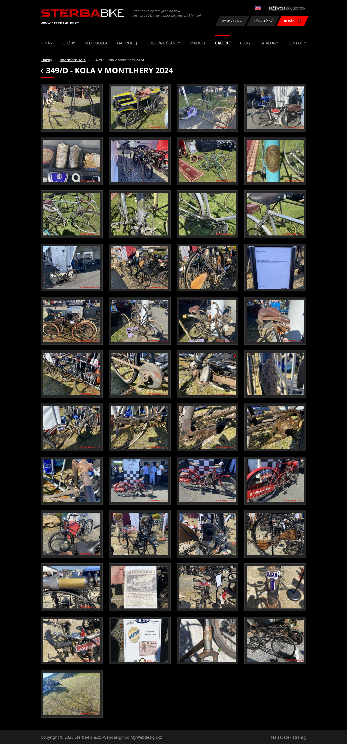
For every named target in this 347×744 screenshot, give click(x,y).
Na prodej (127, 43)
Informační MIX (73, 59)
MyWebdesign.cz (146, 737)
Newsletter (232, 21)
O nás (46, 43)
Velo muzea (96, 43)
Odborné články (163, 43)
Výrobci (197, 43)
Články (46, 59)
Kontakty (296, 43)
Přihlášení (263, 21)
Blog (245, 43)
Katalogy (269, 43)
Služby (68, 43)
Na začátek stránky (288, 737)
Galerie (222, 43)
